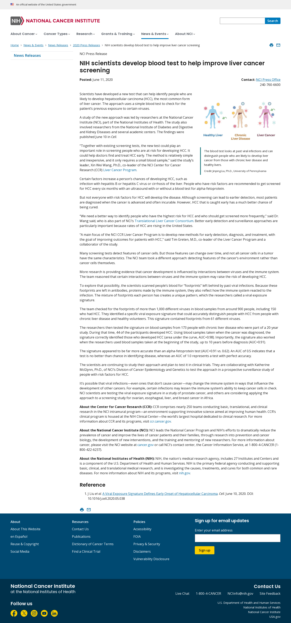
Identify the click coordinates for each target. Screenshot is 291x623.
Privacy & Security (146, 544)
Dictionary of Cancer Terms (93, 544)
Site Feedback (270, 593)
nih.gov (184, 473)
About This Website (25, 529)
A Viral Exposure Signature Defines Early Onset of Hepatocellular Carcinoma (160, 493)
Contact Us (80, 529)
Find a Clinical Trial (86, 551)
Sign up (204, 550)
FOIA (137, 536)
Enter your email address (214, 530)
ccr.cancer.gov (160, 421)
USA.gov (274, 617)
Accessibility (142, 529)
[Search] (272, 21)
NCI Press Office (268, 79)
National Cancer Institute (264, 612)
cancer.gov (145, 445)
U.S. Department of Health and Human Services (249, 603)
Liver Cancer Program (119, 170)
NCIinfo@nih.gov (240, 593)
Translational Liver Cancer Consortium (164, 221)
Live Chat (182, 593)
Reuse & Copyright (25, 544)
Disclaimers (142, 551)
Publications (81, 536)
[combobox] (242, 21)
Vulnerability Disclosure (151, 559)
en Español (19, 536)
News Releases (27, 55)
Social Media (20, 551)
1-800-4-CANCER (208, 593)
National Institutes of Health (261, 607)
